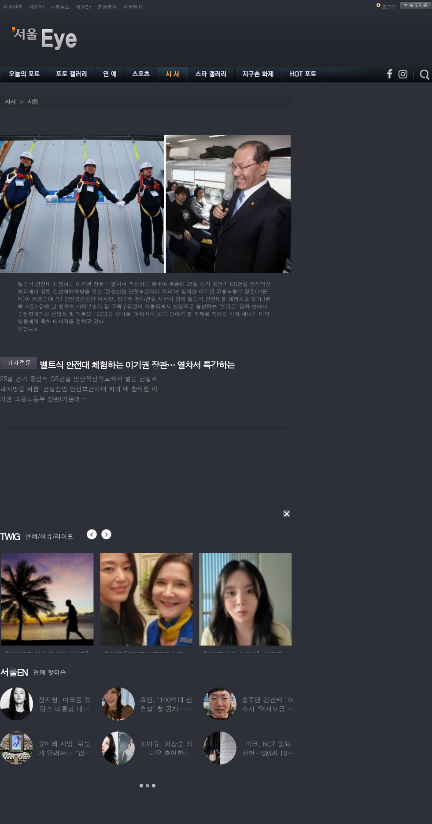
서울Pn (36, 7)
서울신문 (12, 7)
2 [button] (147, 785)
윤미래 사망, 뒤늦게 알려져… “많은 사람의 (64, 753)
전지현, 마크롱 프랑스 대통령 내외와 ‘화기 (64, 709)
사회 (32, 101)
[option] (57, 598)
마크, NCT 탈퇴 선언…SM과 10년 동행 (268, 753)
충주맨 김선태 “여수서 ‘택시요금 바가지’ (267, 709)
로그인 (389, 7)
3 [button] (153, 785)
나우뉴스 (60, 7)
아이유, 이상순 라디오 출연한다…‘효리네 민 (166, 753)
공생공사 (107, 7)
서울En (83, 7)
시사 (10, 101)
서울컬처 (133, 7)
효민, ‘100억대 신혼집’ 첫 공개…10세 (166, 709)
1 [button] (141, 785)
